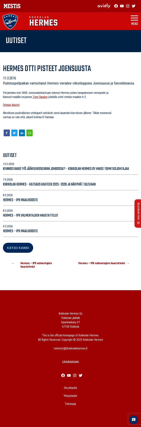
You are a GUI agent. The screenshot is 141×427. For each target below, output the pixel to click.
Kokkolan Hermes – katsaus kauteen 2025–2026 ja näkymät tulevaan (49, 184)
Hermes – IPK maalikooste (20, 200)
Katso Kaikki (18, 248)
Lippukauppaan (70, 361)
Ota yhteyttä (70, 388)
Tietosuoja (70, 404)
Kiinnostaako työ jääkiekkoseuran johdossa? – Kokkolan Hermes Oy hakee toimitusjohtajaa (66, 169)
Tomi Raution (40, 97)
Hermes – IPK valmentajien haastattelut (30, 215)
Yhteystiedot (70, 396)
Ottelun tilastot (11, 105)
